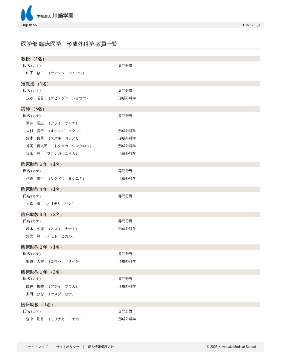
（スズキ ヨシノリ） (54, 138)
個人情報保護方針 (101, 347)
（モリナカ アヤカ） (54, 319)
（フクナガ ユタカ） (52, 153)
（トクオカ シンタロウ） (59, 146)
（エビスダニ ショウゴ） (58, 98)
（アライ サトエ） (52, 123)
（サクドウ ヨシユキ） (56, 178)
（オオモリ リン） (50, 203)
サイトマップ (38, 347)
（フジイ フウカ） (52, 286)
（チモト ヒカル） (50, 236)
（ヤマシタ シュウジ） (56, 73)
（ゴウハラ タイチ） (54, 261)
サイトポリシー (67, 347)
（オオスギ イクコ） (54, 131)
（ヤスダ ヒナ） (50, 294)
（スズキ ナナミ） (52, 229)
